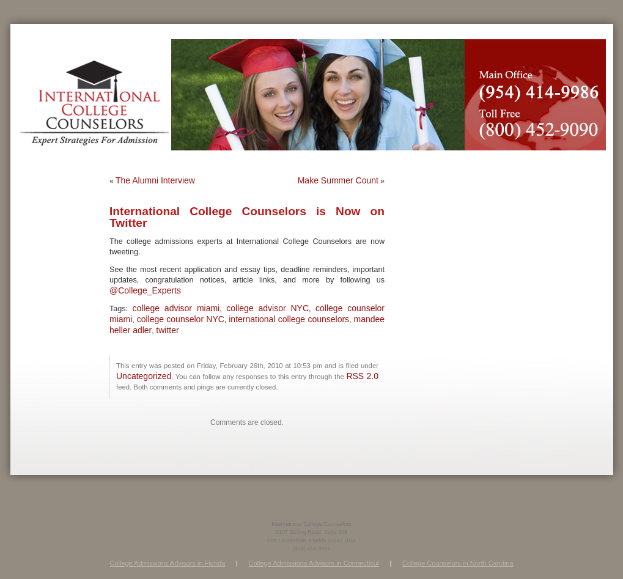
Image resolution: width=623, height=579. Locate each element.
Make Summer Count (338, 180)
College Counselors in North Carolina (458, 563)
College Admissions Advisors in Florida (167, 563)
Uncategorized (143, 376)
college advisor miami (176, 308)
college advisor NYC (267, 308)
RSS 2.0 (362, 376)
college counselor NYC (180, 319)
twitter (167, 330)
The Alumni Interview (155, 180)
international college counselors (289, 319)
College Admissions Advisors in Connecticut (313, 563)
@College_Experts (145, 290)
